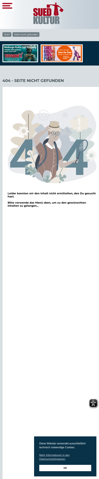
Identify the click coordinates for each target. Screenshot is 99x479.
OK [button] (65, 468)
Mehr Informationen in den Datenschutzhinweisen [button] (54, 457)
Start (7, 34)
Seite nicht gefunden (26, 34)
